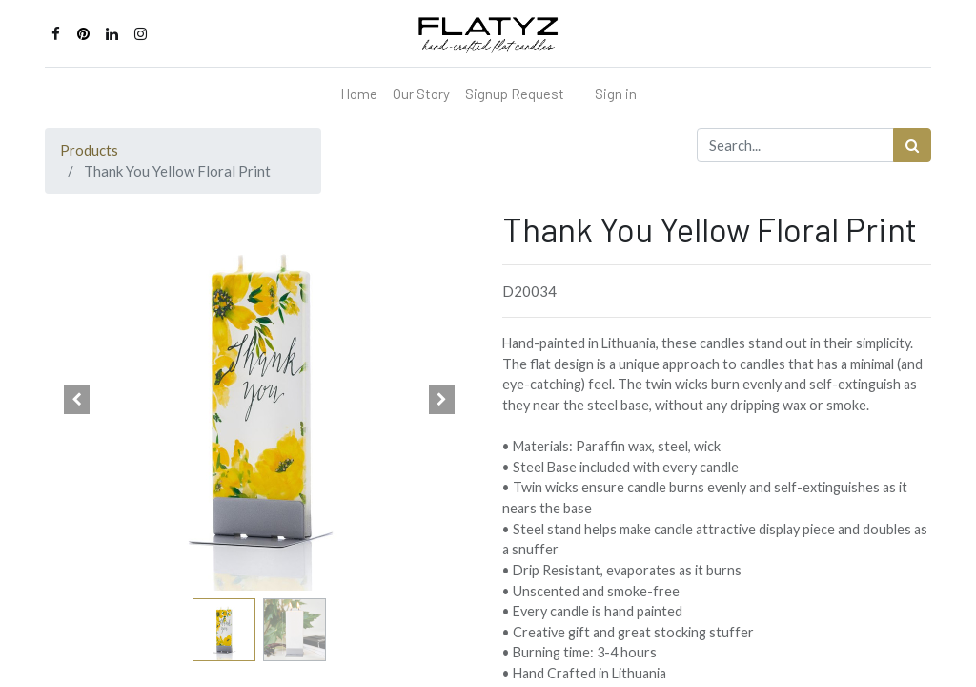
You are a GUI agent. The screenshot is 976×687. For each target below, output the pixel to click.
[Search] (912, 145)
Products (89, 149)
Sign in (616, 93)
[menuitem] (359, 94)
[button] (77, 399)
